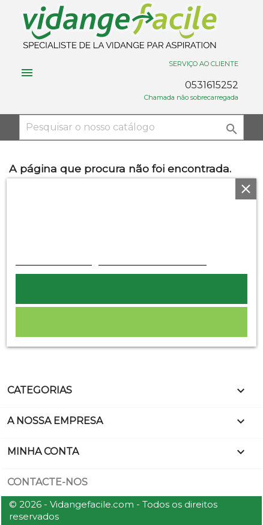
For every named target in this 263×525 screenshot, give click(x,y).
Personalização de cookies (152, 259)
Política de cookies (54, 259)
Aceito (131, 289)
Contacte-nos (47, 482)
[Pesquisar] (131, 127)
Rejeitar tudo (131, 322)
